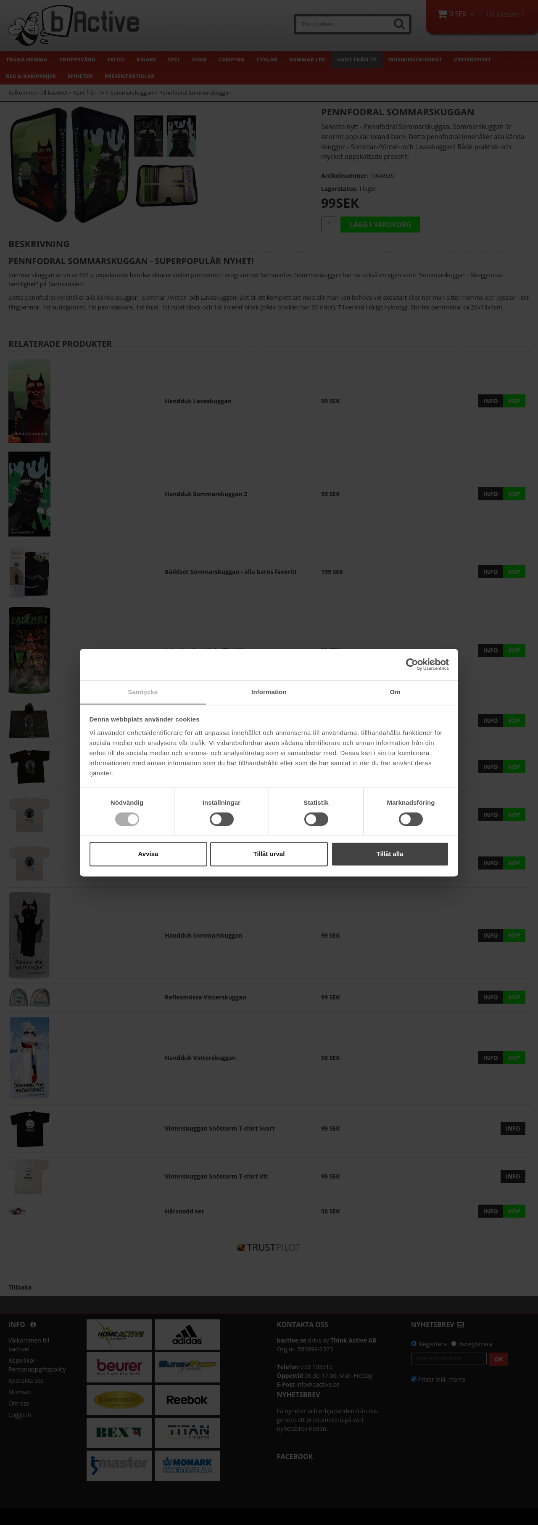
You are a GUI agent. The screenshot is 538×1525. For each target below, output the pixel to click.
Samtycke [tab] (143, 691)
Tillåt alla (390, 854)
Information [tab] (269, 691)
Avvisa (148, 854)
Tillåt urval (269, 854)
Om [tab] (395, 691)
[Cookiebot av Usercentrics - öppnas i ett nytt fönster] (412, 664)
